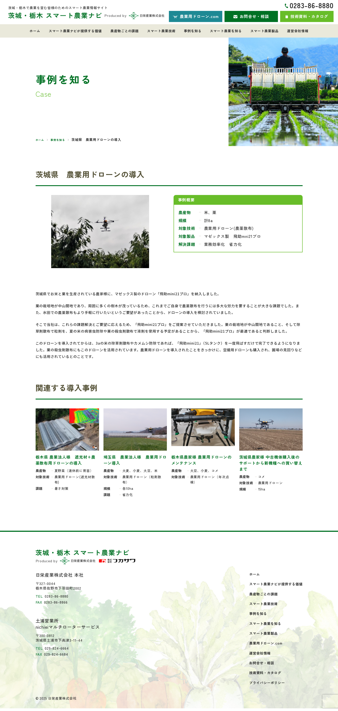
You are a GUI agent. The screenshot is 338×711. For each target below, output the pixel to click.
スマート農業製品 (260, 30)
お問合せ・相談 (259, 665)
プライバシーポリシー (265, 685)
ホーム (41, 30)
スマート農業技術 (162, 30)
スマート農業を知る (223, 30)
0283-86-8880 (312, 5)
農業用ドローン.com (263, 645)
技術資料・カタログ (263, 675)
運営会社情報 (292, 30)
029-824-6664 (57, 648)
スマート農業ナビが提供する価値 (79, 30)
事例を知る (192, 30)
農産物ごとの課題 (127, 30)
